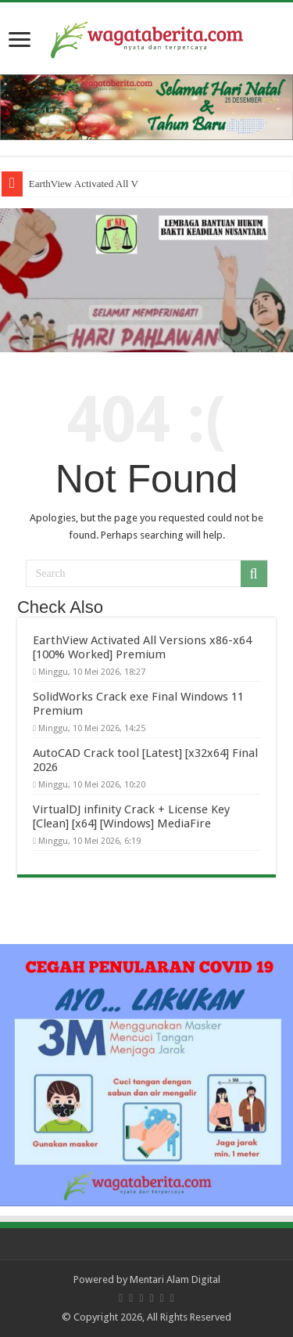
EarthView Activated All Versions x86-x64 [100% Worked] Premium (142, 647)
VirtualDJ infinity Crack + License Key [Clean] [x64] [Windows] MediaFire (131, 816)
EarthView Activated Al (77, 183)
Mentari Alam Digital (175, 1279)
